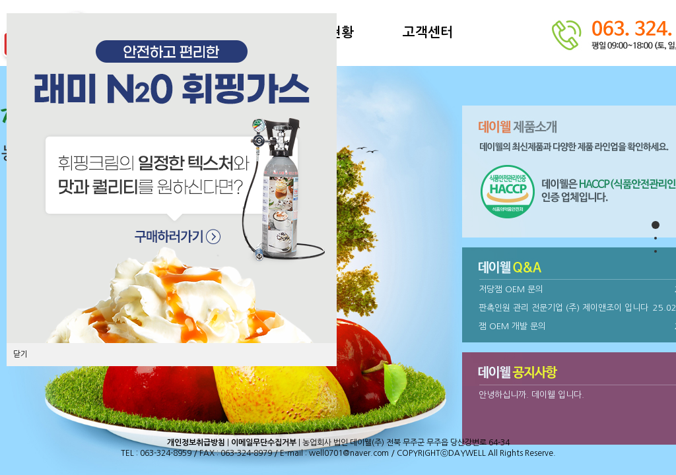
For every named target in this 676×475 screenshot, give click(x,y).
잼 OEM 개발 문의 (512, 326)
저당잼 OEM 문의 (511, 289)
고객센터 (428, 32)
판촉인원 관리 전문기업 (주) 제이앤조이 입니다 (563, 307)
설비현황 (329, 32)
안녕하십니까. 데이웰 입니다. (531, 395)
